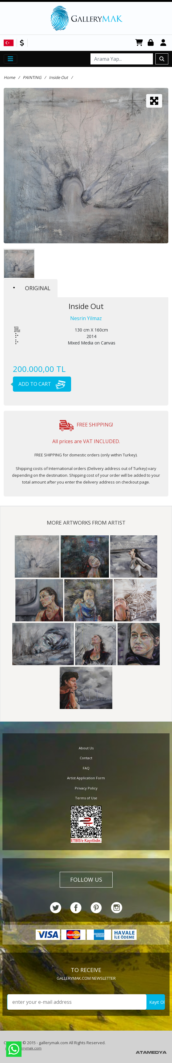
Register (164, 43)
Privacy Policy (86, 788)
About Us (86, 748)
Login (152, 43)
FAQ (86, 768)
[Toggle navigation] (10, 59)
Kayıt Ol (157, 1002)
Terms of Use (86, 798)
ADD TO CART (39, 384)
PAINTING (32, 77)
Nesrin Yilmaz (86, 318)
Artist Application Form (86, 778)
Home (9, 77)
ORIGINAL (31, 288)
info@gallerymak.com (23, 1048)
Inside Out (58, 77)
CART (139, 43)
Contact (86, 758)
